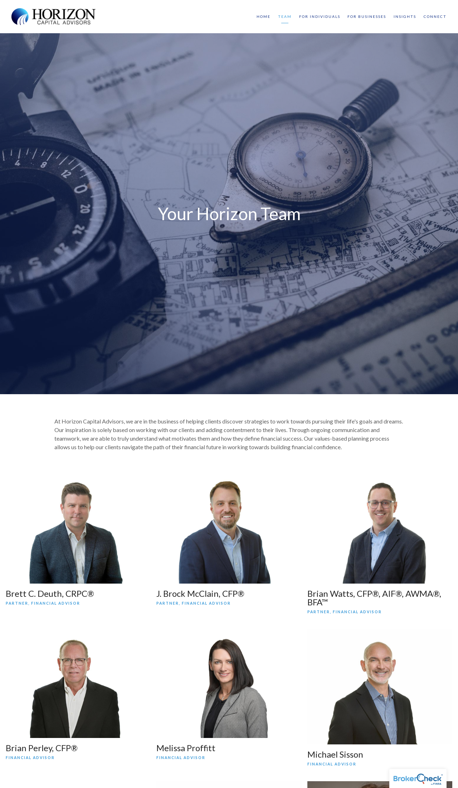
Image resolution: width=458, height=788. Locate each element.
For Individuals (319, 16)
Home (264, 16)
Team (285, 16)
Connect (435, 16)
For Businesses (366, 16)
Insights (405, 16)
